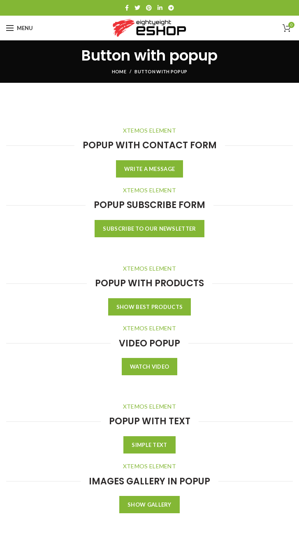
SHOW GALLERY (149, 504)
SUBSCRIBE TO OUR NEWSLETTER (149, 228)
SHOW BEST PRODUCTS (149, 307)
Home (119, 71)
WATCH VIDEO (149, 366)
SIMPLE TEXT (149, 445)
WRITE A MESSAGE (149, 169)
